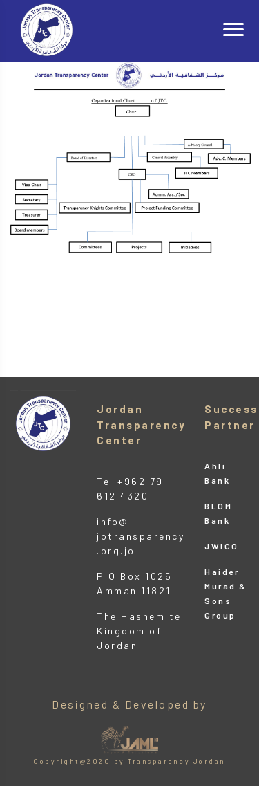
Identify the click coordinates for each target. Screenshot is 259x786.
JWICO (221, 546)
